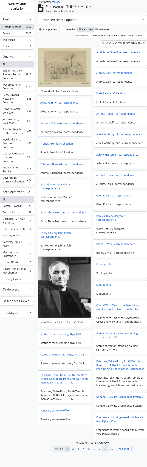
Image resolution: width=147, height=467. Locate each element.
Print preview (48, 29)
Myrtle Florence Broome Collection (17, 143)
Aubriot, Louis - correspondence (115, 175)
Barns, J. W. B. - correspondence (115, 244)
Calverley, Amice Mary (17, 243)
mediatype (10, 312)
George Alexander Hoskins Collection (17, 157)
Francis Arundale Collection (56, 143)
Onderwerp (11, 289)
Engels (17, 34)
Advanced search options (58, 20)
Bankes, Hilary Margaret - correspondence (111, 217)
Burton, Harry (17, 213)
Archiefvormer (13, 192)
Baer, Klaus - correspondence (113, 195)
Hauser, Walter (17, 236)
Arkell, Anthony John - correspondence (119, 134)
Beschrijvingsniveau (17, 301)
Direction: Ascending (132, 35)
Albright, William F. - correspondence (118, 52)
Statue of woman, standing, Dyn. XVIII (71, 354)
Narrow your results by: (17, 6)
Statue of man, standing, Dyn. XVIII (69, 334)
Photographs (104, 264)
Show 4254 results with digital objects (124, 42)
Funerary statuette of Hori (64, 410)
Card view (86, 29)
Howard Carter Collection (17, 110)
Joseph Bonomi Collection (17, 86)
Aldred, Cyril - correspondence (114, 73)
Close (57, 2)
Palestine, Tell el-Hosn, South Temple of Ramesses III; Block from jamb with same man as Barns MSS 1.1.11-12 (73, 378)
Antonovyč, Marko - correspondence (62, 123)
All (4, 64)
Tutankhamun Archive (17, 169)
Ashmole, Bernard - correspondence (62, 164)
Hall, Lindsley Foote (17, 229)
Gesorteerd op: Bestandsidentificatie (95, 35)
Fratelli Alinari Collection (110, 93)
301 (112, 448)
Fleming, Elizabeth (17, 279)
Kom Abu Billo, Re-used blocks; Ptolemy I (111, 398)
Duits (17, 46)
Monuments (103, 285)
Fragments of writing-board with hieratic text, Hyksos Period (120, 421)
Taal (6, 19)
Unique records (17, 27)
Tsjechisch (17, 40)
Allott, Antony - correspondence (59, 102)
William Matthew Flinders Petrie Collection (17, 74)
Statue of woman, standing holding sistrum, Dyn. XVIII (108, 335)
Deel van (9, 56)
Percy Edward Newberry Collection (17, 98)
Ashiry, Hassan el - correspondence (117, 154)
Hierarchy (68, 29)
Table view (102, 29)
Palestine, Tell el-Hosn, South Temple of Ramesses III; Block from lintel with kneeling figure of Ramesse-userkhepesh (111, 364)
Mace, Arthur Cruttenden (17, 254)
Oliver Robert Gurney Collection (17, 179)
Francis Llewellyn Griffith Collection (17, 131)
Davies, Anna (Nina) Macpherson (17, 270)
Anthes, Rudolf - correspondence (115, 113)
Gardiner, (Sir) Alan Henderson (17, 220)
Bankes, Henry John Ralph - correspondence (56, 234)
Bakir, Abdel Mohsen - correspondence (63, 212)
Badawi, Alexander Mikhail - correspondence (56, 186)
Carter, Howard (17, 206)
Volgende (124, 448)
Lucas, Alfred (17, 263)
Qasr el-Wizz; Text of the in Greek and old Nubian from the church (119, 307)
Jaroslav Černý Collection (17, 121)
